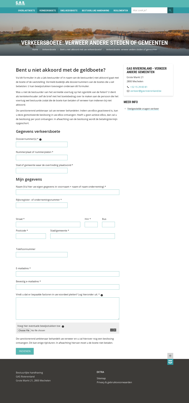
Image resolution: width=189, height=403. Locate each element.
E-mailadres (23, 268)
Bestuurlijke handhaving (95, 10)
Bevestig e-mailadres (28, 281)
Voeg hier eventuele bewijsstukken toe (41, 326)
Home (35, 49)
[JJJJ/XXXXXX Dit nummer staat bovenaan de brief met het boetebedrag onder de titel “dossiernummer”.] (41, 139)
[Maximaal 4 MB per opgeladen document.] (64, 326)
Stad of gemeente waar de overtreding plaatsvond (44, 165)
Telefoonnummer (25, 249)
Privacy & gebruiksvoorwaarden (114, 382)
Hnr (88, 219)
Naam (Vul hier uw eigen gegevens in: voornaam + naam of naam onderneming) (61, 186)
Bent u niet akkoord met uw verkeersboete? (81, 49)
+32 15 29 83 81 (138, 87)
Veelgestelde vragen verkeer (143, 108)
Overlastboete (26, 10)
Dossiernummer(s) (29, 139)
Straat (20, 219)
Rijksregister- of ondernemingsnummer (39, 199)
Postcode (22, 230)
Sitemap (101, 378)
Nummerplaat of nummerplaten (34, 152)
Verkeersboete (47, 10)
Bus (104, 219)
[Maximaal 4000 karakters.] (102, 295)
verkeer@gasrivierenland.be (145, 91)
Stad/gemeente (59, 230)
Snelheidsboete (69, 10)
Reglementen (121, 10)
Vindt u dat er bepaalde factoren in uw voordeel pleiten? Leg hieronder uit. (60, 295)
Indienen (25, 351)
